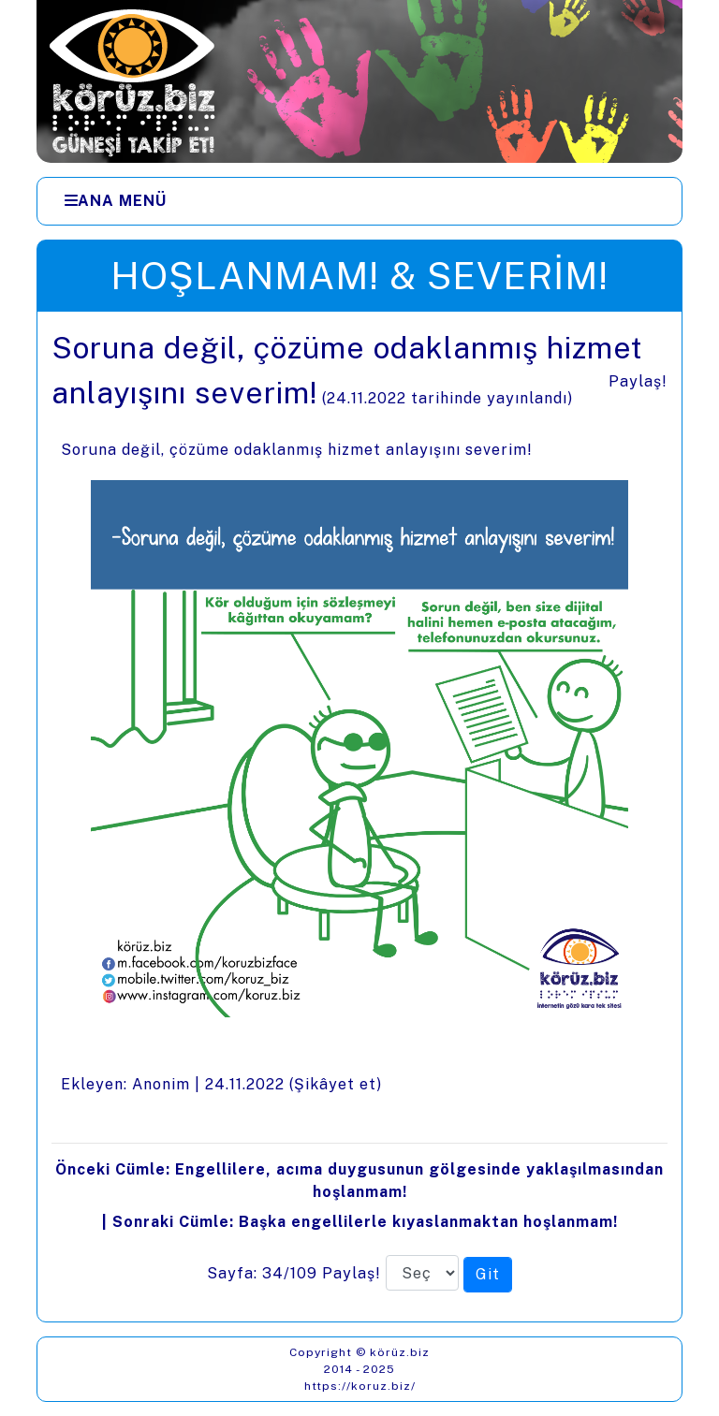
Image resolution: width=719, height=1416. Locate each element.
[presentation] (359, 816)
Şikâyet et (335, 1084)
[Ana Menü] (115, 201)
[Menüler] (359, 201)
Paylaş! (638, 381)
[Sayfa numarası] (422, 1273)
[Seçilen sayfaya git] (487, 1274)
